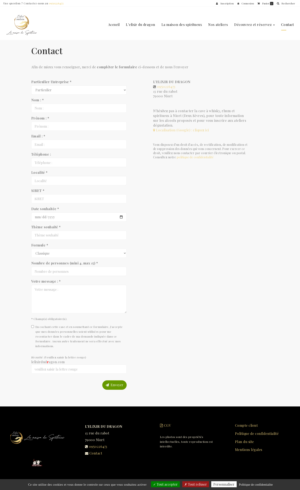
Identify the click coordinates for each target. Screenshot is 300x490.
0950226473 (166, 86)
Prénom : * (40, 118)
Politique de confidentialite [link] (256, 484)
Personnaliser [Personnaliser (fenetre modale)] (224, 484)
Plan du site (244, 441)
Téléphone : (41, 154)
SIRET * (37, 190)
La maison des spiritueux (181, 23)
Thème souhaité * (46, 227)
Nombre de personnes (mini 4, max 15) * (64, 263)
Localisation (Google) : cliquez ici (181, 130)
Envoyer (114, 385)
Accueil (114, 23)
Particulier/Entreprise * (51, 82)
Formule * (39, 245)
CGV (165, 425)
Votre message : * (46, 281)
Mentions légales (248, 449)
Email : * (38, 136)
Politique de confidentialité (257, 433)
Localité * (39, 172)
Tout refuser (195, 484)
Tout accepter (165, 484)
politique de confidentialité (195, 157)
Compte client (246, 425)
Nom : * (37, 100)
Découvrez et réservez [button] (254, 23)
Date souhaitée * (45, 209)
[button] (286, 3)
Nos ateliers (218, 23)
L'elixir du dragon (140, 23)
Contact (287, 23)
